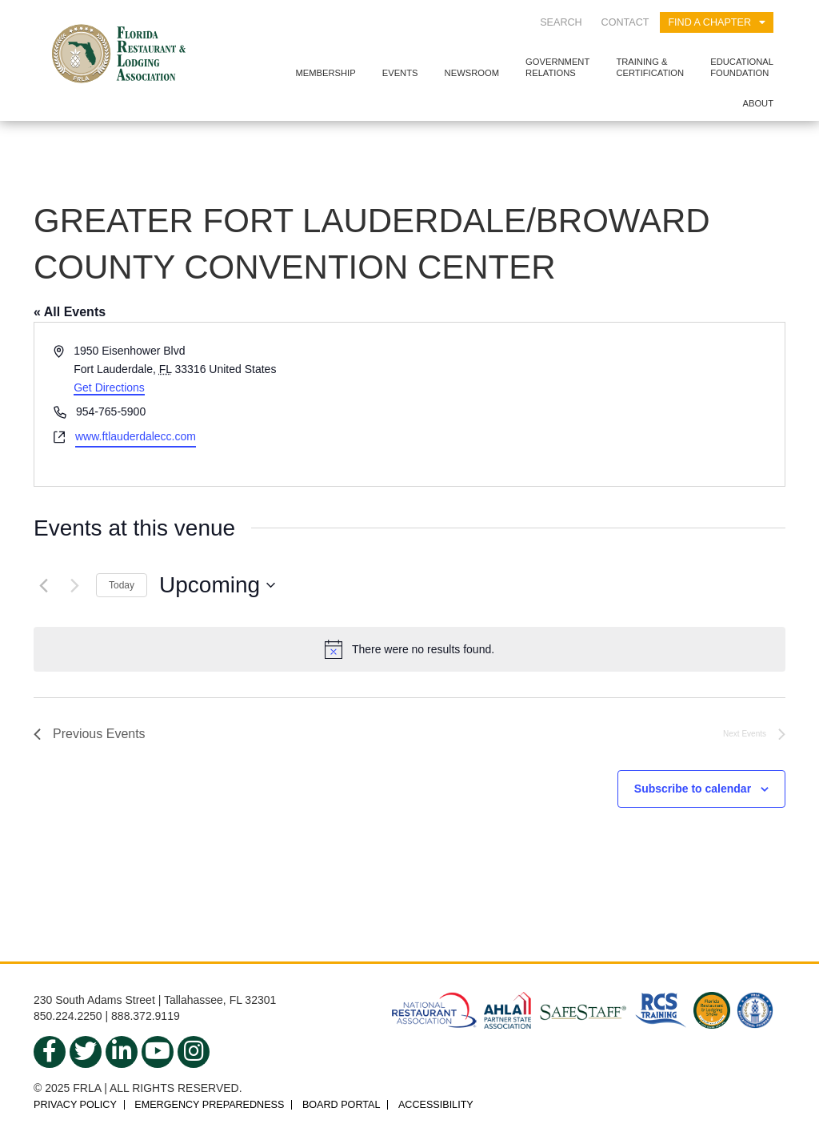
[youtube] (158, 1052)
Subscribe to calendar (692, 788)
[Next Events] (74, 585)
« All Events (70, 312)
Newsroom (472, 73)
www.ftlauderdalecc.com (135, 436)
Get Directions (109, 387)
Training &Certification (650, 67)
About (757, 103)
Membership (325, 73)
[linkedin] (122, 1052)
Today (121, 585)
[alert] (409, 649)
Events (400, 73)
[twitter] (86, 1052)
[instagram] (194, 1052)
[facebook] (50, 1052)
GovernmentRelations (557, 67)
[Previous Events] (43, 585)
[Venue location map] (595, 404)
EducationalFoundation (741, 67)
